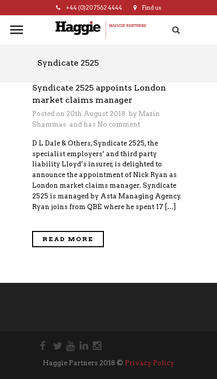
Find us (147, 7)
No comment (118, 124)
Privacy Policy (149, 363)
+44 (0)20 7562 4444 (89, 7)
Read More (68, 239)
